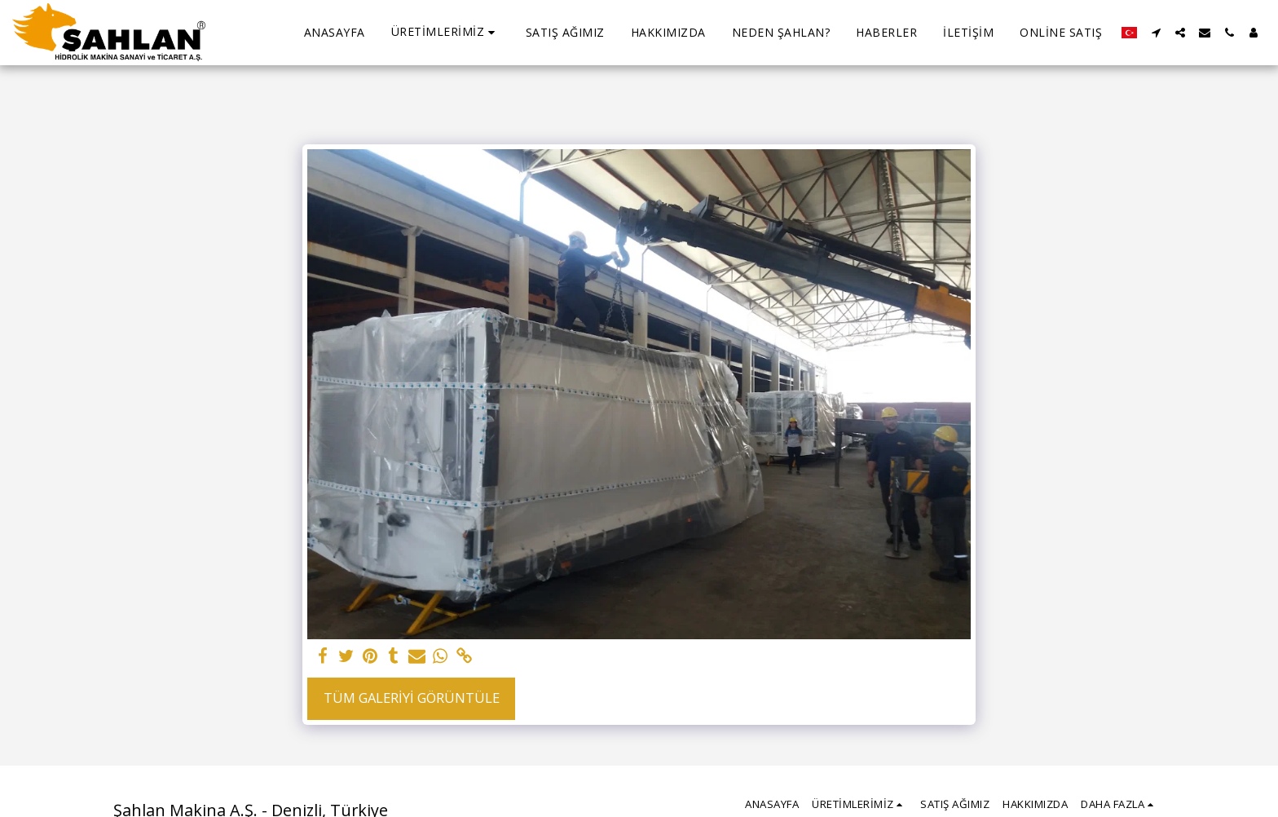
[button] (445, 32)
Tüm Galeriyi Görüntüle (412, 697)
